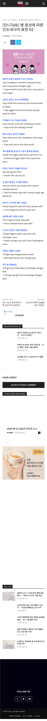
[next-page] (8, 368)
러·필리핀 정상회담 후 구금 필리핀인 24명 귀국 (30, 642)
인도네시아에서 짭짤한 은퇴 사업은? (35, 303)
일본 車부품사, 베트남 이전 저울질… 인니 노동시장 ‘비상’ (30, 630)
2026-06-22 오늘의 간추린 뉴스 (22, 428)
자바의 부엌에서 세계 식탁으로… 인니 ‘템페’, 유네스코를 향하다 (30, 345)
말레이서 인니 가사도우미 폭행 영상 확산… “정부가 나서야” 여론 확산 (30, 594)
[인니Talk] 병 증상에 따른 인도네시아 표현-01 (12, 303)
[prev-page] (4, 368)
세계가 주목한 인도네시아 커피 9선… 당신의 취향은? (29, 333)
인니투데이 (6, 36)
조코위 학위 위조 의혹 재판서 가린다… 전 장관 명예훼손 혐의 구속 (30, 606)
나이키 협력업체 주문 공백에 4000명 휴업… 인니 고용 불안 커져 (30, 618)
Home (5, 20)
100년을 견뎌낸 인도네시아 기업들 (30, 356)
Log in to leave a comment (23, 385)
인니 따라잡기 (12, 20)
